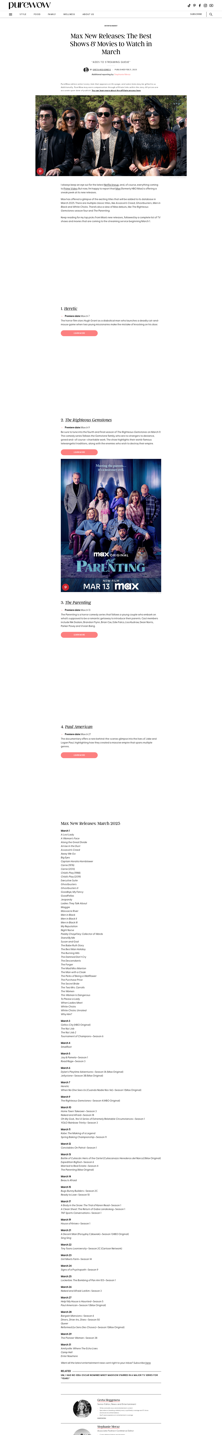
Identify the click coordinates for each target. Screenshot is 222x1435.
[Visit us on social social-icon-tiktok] (189, 5)
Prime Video (70, 189)
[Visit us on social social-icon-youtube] (211, 5)
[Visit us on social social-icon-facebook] (199, 5)
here (148, 1363)
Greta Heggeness (102, 70)
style (23, 14)
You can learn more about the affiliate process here (116, 91)
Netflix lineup (111, 185)
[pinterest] (40, 171)
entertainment (111, 26)
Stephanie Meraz (122, 74)
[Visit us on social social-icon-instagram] (205, 5)
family (52, 14)
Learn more (79, 333)
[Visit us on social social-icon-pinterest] (194, 5)
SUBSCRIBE (196, 14)
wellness (69, 14)
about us (88, 14)
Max (117, 189)
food (37, 14)
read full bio (101, 1418)
